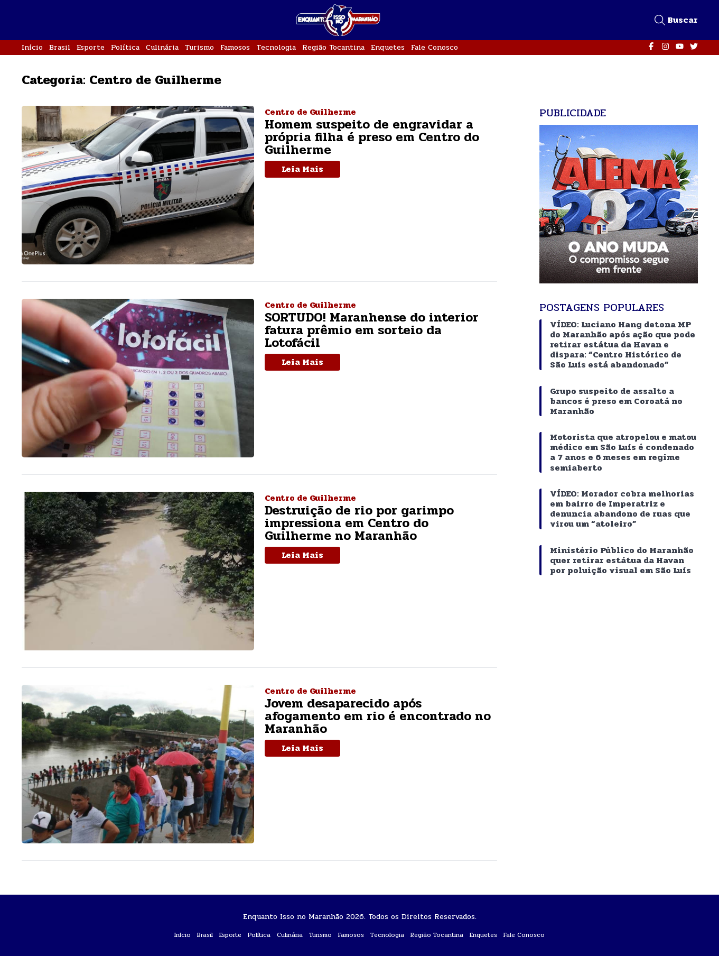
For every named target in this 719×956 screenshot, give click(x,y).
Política (125, 47)
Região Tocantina (333, 47)
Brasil (59, 47)
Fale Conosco (434, 47)
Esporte (91, 47)
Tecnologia (276, 47)
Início (32, 47)
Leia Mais (302, 169)
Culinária (162, 47)
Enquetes (388, 47)
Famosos (235, 47)
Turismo (199, 47)
